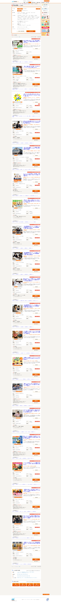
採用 (31, 599)
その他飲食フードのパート (22, 195)
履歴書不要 (33, 16)
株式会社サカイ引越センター (31, 458)
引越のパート (21, 458)
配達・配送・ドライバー (26, 572)
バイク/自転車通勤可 (37, 17)
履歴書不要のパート (30, 511)
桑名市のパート (14, 274)
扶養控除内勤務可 (20, 15)
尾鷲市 (18, 574)
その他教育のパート (22, 274)
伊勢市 (27, 574)
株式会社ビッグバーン (35, 300)
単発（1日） (19, 12)
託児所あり (29, 16)
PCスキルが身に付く (20, 18)
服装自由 (24, 19)
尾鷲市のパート (14, 405)
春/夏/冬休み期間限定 (25, 13)
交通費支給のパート (26, 405)
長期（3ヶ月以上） (20, 13)
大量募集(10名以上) (20, 17)
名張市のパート (14, 300)
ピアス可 (27, 19)
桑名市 (21, 574)
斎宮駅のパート (17, 195)
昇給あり (19, 16)
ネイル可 (30, 19)
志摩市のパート (14, 169)
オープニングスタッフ (37, 16)
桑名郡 (25, 574)
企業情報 (22, 599)
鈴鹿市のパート (14, 458)
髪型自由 (22, 19)
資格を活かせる (29, 17)
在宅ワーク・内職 (28, 15)
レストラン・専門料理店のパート (23, 484)
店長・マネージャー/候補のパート (23, 511)
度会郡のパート (14, 484)
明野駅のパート (17, 484)
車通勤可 (33, 17)
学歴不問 (28, 18)
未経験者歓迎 (24, 18)
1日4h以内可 (24, 15)
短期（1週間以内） (23, 12)
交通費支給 (36, 15)
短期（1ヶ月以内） (28, 12)
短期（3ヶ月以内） (33, 12)
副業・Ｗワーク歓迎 (36, 18)
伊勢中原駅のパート (18, 511)
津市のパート (13, 511)
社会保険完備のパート (30, 300)
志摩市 (23, 574)
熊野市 (19, 574)
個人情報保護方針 (37, 599)
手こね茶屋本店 (33, 169)
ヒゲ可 (33, 19)
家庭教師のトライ (31, 274)
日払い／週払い (24, 22)
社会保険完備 (22, 16)
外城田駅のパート (18, 405)
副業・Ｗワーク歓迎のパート (29, 169)
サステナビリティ (28, 599)
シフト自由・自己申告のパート (30, 484)
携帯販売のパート (22, 405)
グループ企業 (34, 599)
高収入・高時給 (19, 22)
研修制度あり (32, 15)
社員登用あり (26, 16)
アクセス (25, 599)
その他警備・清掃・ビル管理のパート (24, 300)
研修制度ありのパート (28, 195)
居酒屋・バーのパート (23, 169)
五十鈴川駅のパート (18, 169)
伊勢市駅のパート (18, 274)
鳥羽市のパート (14, 195)
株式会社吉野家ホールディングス (34, 195)
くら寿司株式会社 (34, 511)
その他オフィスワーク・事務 (20, 572)
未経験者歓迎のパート (27, 274)
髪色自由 (19, 19)
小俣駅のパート (17, 458)
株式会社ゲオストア (31, 405)
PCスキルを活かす (25, 17)
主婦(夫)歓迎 (31, 18)
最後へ (19, 566)
